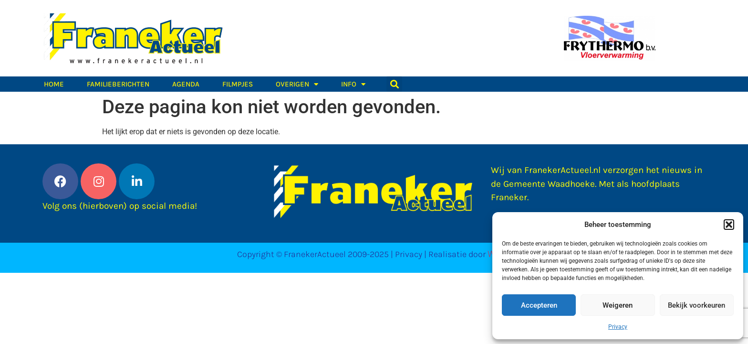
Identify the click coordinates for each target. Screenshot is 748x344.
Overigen (297, 84)
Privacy (617, 326)
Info (353, 84)
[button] (729, 224)
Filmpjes (237, 84)
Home (54, 84)
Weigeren (618, 305)
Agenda (185, 84)
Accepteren (539, 305)
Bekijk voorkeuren (696, 305)
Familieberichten (118, 84)
